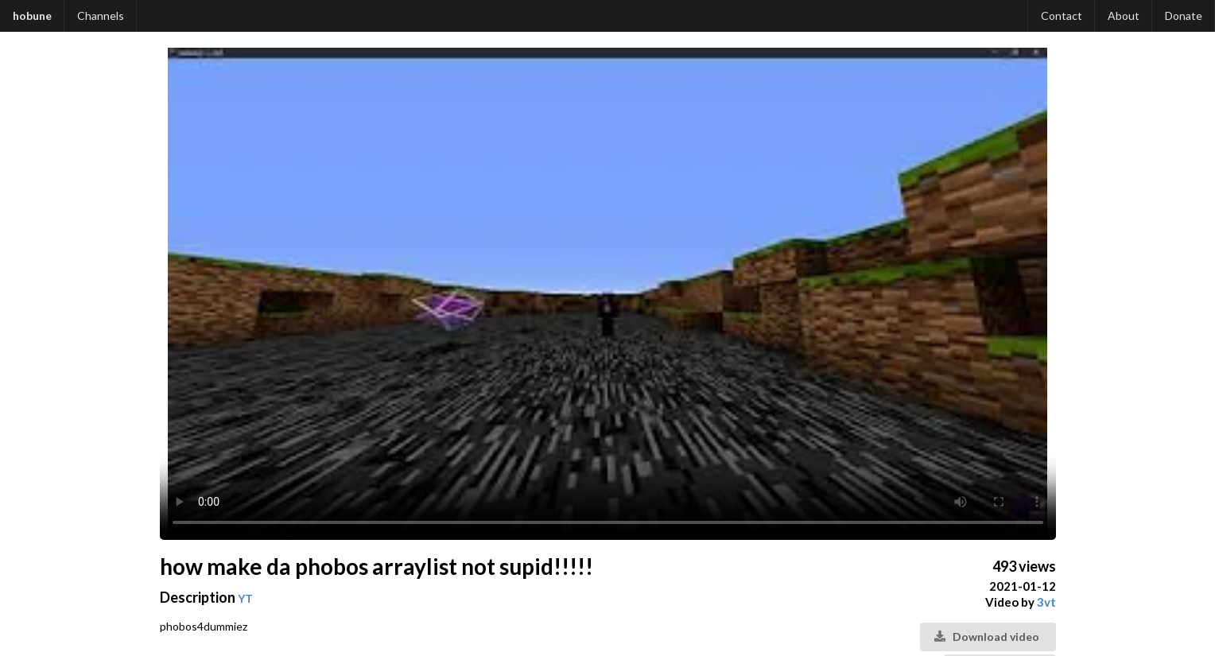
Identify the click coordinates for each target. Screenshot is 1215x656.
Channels (100, 15)
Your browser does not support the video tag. (608, 294)
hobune (32, 15)
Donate (1183, 15)
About (1123, 15)
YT (245, 598)
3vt (1046, 602)
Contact (1061, 15)
